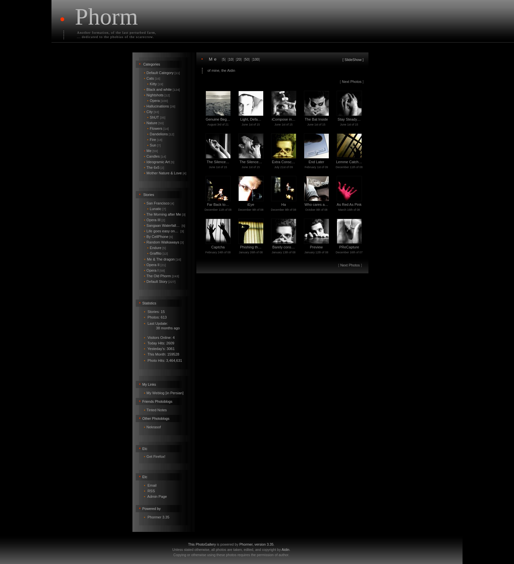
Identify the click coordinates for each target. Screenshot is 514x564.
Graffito (157, 253)
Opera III (154, 220)
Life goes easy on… (164, 231)
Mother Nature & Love (165, 173)
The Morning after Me (165, 214)
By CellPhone (158, 237)
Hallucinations (159, 106)
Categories (151, 64)
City (151, 112)
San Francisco (159, 203)
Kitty (155, 84)
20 (239, 59)
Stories (148, 195)
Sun (154, 145)
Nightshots (157, 95)
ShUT (156, 117)
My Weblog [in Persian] (165, 393)
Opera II (155, 265)
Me (151, 151)
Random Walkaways (164, 242)
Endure (156, 248)
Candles (155, 156)
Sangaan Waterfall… (164, 225)
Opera (157, 101)
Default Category (162, 73)
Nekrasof (154, 427)
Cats (152, 78)
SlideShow (353, 60)
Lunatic (156, 209)
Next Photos (352, 82)
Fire (154, 140)
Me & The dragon (162, 259)
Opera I (154, 270)
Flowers (158, 128)
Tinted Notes (157, 410)
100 (256, 59)
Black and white (162, 89)
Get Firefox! (156, 456)
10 (231, 59)
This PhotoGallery (202, 544)
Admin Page (157, 496)
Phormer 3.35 (158, 517)
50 (247, 59)
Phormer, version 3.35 (256, 544)
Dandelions (160, 134)
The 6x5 (154, 167)
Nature (154, 123)
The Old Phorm (161, 276)
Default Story (159, 281)
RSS (151, 491)
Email (152, 485)
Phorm (106, 17)
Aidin (285, 550)
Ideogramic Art (159, 162)
